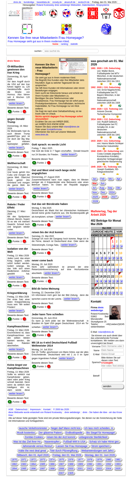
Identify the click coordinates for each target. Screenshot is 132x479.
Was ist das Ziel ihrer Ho (27, 441)
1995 (23, 468)
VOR (119, 231)
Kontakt (47, 409)
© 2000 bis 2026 (61, 409)
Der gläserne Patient (50, 432)
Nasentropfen (52, 441)
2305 (70, 473)
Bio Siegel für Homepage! (100, 432)
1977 (80, 459)
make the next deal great (32, 450)
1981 (118, 459)
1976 (70, 459)
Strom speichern (100, 446)
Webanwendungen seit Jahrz (97, 450)
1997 (42, 468)
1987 (61, 464)
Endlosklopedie (74, 432)
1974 (52, 459)
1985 (42, 464)
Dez (103, 192)
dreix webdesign (97, 309)
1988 (70, 464)
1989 (80, 464)
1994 (14, 468)
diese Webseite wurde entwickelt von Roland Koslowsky (35, 412)
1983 (23, 464)
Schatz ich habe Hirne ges (104, 441)
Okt (118, 187)
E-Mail (96, 354)
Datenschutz (21, 409)
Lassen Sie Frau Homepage (72, 446)
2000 (70, 468)
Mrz (110, 178)
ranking (64, 44)
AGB (10, 409)
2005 (118, 468)
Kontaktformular (54, 129)
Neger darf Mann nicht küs (65, 428)
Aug (101, 187)
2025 (95, 196)
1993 (118, 464)
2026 (104, 196)
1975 (61, 459)
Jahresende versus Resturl (37, 446)
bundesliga (29, 2)
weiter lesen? (16, 103)
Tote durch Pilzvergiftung (63, 450)
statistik (74, 44)
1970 (14, 459)
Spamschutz (98, 362)
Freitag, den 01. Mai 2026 (67, 455)
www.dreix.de (41, 134)
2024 (112, 192)
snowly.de (57, 2)
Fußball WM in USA (74, 441)
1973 (42, 459)
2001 (80, 468)
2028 (95, 201)
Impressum (35, 409)
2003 (99, 468)
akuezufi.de (69, 2)
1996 (33, 468)
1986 (52, 464)
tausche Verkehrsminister (33, 428)
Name (96, 350)
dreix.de (17, 2)
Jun (102, 183)
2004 (108, 468)
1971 (23, 459)
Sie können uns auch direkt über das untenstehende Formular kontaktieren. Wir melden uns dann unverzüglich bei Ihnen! (107, 339)
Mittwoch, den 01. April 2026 (33, 455)
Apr (119, 178)
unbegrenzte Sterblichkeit (93, 437)
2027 (114, 196)
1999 (61, 468)
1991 (99, 464)
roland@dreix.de (71, 126)
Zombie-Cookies (34, 437)
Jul (94, 187)
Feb (102, 178)
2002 (89, 468)
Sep (110, 187)
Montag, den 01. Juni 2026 (100, 455)
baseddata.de (43, 2)
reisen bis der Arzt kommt (61, 437)
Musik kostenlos (26, 432)
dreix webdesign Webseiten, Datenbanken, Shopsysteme (82, 5)
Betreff (96, 377)
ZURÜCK (97, 231)
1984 (33, 464)
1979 (99, 459)
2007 (61, 473)
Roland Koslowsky (45, 5)
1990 (89, 464)
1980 (108, 459)
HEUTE (109, 231)
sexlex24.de (83, 2)
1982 (14, 464)
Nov (94, 192)
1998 (52, 468)
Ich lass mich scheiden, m (98, 428)
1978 (89, 459)
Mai (94, 183)
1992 (108, 464)
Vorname (96, 346)
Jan (94, 178)
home (55, 44)
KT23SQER (107, 363)
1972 (33, 459)
